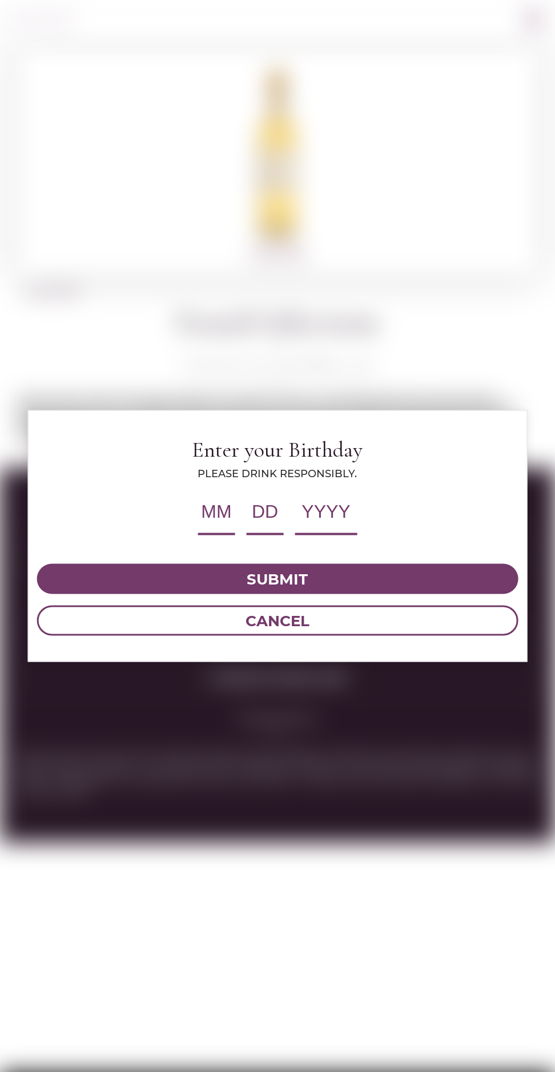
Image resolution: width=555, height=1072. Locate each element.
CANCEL (277, 620)
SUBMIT (277, 579)
